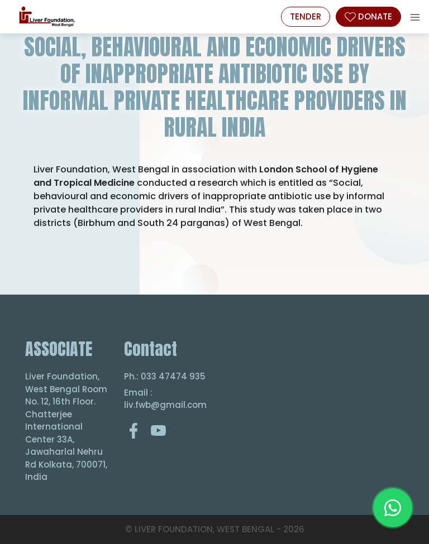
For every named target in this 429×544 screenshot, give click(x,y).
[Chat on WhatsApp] (392, 507)
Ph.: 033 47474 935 (165, 376)
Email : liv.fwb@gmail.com (165, 399)
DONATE (368, 16)
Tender (305, 16)
